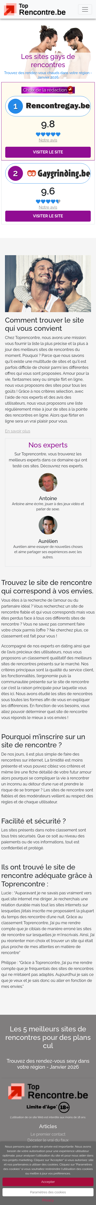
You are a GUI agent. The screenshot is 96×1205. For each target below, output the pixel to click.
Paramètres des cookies (48, 1192)
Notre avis (48, 140)
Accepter (48, 1182)
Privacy (48, 1200)
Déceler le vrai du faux (48, 1140)
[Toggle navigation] (85, 9)
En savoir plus (17, 431)
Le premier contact (48, 1134)
